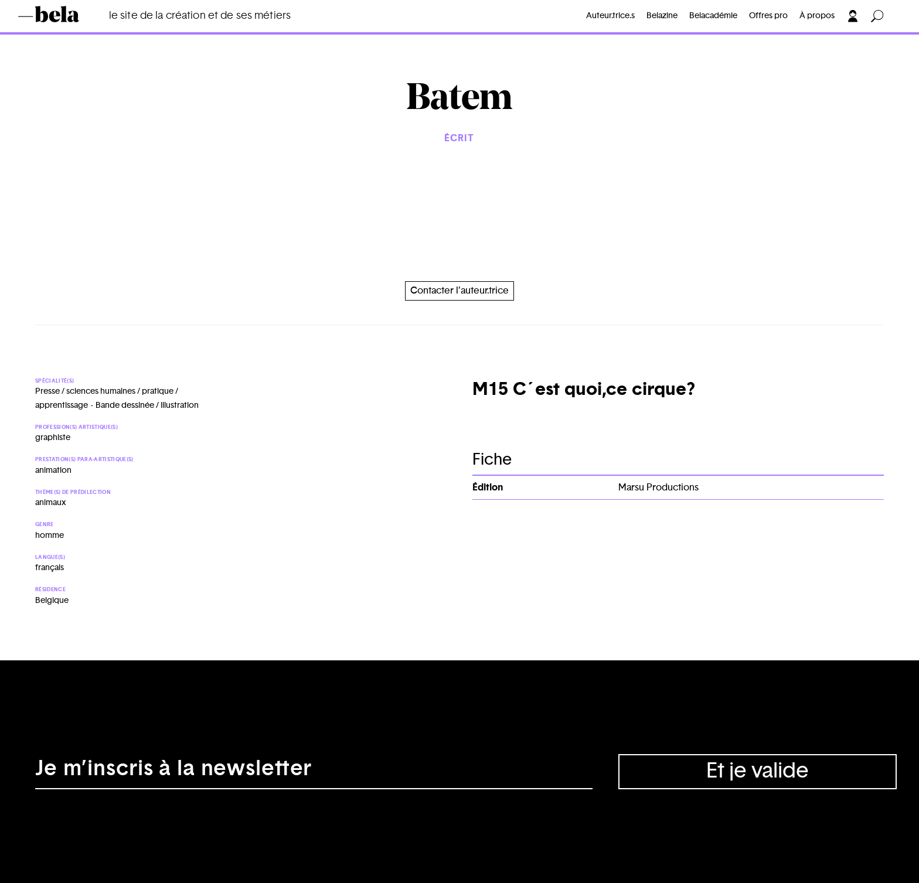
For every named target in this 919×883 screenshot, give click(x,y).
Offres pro (768, 16)
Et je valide (757, 771)
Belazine (662, 16)
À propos (817, 16)
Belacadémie (713, 16)
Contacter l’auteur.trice (459, 290)
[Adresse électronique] (314, 771)
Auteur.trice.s (610, 16)
